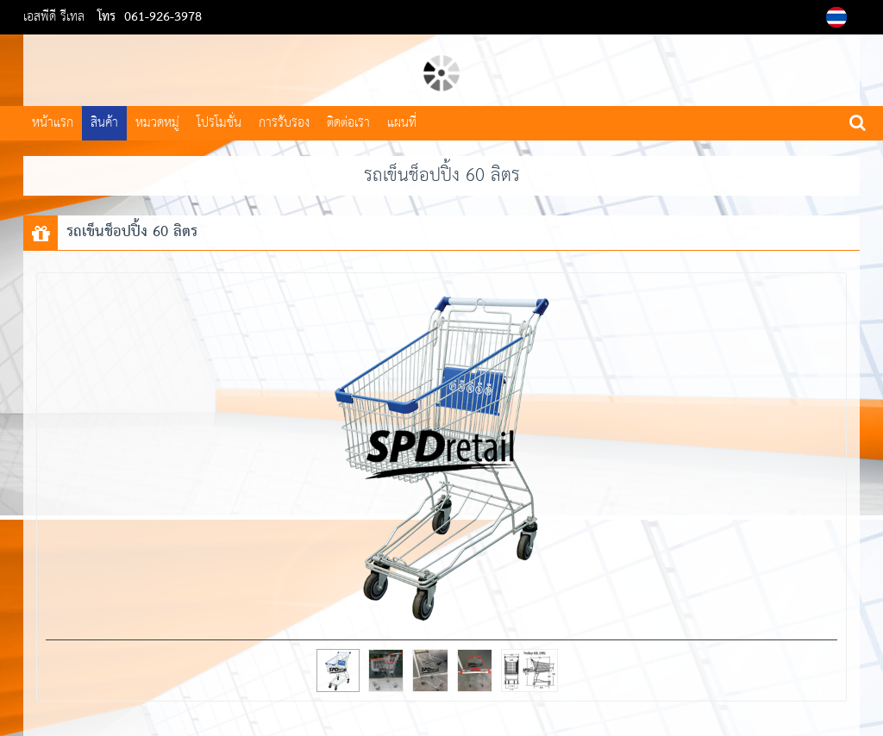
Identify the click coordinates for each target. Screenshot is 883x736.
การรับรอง (284, 122)
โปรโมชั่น (219, 122)
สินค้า (104, 122)
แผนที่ (401, 122)
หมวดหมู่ (157, 122)
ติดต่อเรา (348, 122)
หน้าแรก (52, 122)
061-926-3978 (163, 17)
